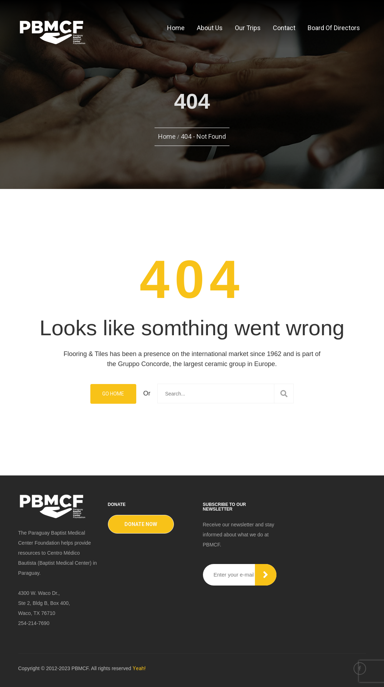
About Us (210, 28)
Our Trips (248, 28)
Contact (284, 28)
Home (176, 28)
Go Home (113, 394)
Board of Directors (334, 28)
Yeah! (139, 668)
